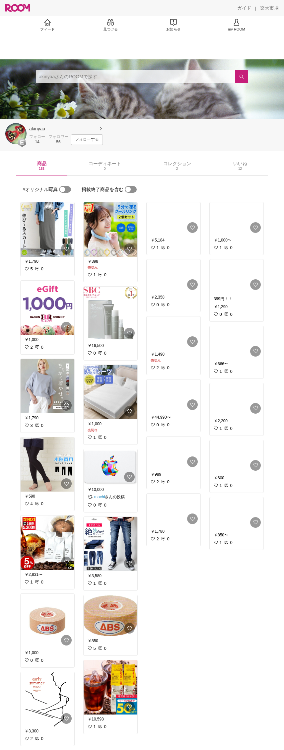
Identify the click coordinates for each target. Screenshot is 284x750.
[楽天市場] (269, 8)
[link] (47, 229)
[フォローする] (87, 139)
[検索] (241, 76)
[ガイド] (244, 8)
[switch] (65, 189)
